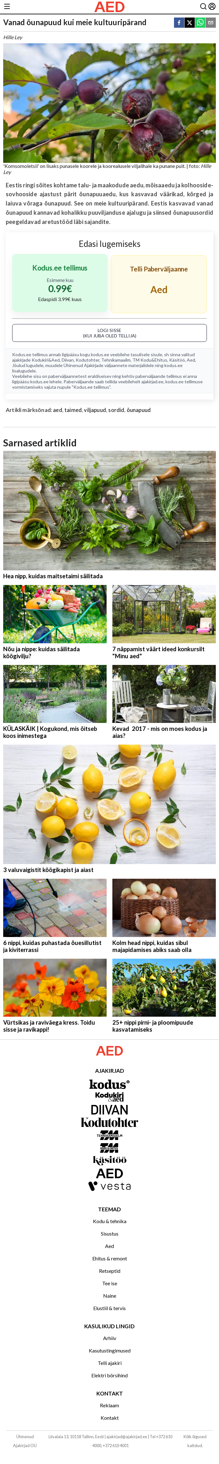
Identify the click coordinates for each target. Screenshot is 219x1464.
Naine (109, 1296)
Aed (191, 360)
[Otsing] (203, 7)
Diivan (68, 360)
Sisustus (109, 1233)
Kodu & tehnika (109, 1221)
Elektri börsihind (109, 1375)
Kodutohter (87, 360)
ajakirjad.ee (152, 381)
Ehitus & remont (109, 1258)
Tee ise (109, 1283)
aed (57, 410)
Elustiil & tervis (109, 1308)
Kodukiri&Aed (46, 360)
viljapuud (95, 410)
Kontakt (110, 1418)
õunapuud (139, 410)
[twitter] (190, 23)
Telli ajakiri (110, 1363)
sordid (116, 410)
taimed (73, 410)
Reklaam (109, 1405)
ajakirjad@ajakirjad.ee (126, 1436)
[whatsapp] (200, 23)
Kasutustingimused (110, 1350)
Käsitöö (177, 360)
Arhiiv (109, 1338)
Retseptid (109, 1271)
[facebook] (179, 23)
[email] (211, 23)
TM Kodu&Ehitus (149, 360)
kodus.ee (100, 354)
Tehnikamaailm (116, 360)
